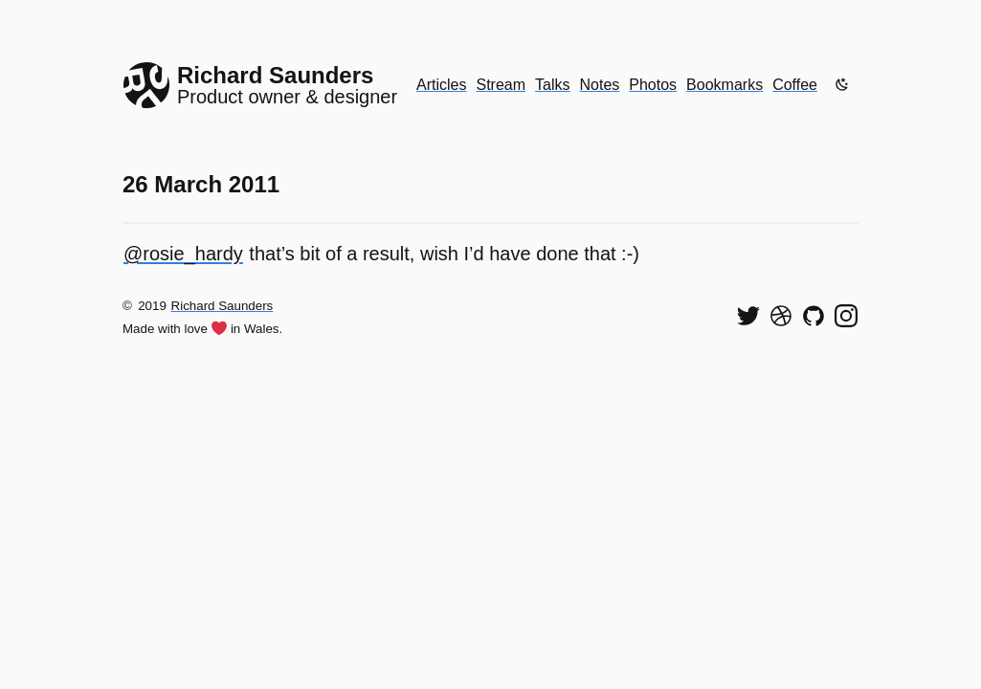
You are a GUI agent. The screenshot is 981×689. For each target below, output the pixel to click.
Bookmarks (724, 85)
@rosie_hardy (183, 253)
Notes (600, 85)
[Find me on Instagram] (846, 315)
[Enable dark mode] (842, 84)
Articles (441, 85)
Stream (500, 85)
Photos (653, 85)
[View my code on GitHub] (813, 315)
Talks (552, 85)
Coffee (794, 85)
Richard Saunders (222, 306)
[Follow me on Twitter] (748, 315)
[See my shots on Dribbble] (781, 315)
